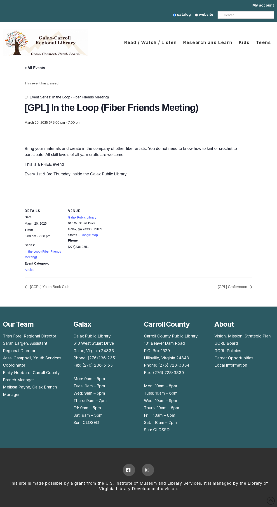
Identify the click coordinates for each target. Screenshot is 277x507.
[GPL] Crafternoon (233, 287)
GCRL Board (226, 343)
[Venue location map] (135, 229)
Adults (29, 270)
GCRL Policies (227, 350)
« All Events (35, 68)
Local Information (230, 365)
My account (263, 5)
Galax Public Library (82, 217)
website (204, 14)
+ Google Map (88, 235)
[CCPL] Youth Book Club (49, 287)
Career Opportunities (233, 358)
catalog (182, 14)
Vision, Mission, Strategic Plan (242, 336)
